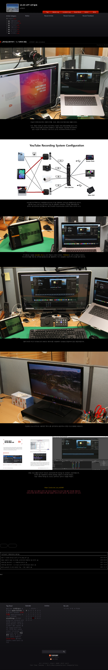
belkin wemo (16, 640)
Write (94, 12)
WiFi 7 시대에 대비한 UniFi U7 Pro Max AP (14, 558)
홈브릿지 (18, 639)
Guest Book (77, 12)
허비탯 (8, 622)
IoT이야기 (32, 42)
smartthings (10, 618)
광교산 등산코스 (11, 624)
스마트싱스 (17, 608)
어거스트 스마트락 (14, 615)
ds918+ (16, 633)
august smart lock (15, 627)
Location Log (67, 12)
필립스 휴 (13, 635)
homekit (13, 622)
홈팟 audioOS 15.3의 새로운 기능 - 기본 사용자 (15, 567)
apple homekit (17, 610)
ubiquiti (8, 631)
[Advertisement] (54, 520)
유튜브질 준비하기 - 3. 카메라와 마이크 (13, 562)
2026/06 (33, 608)
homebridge (15, 631)
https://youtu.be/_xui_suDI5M (54, 487)
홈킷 (14, 626)
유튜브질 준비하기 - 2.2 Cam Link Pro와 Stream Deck (17, 565)
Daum (64, 665)
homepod (17, 620)
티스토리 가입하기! (54, 657)
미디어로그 (46, 663)
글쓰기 (67, 663)
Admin (86, 12)
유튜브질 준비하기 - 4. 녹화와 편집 (14, 42)
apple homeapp (16, 614)
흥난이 (48, 665)
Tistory (76, 665)
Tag (47, 12)
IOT (7, 629)
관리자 (62, 663)
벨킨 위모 (9, 609)
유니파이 (18, 618)
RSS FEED (55, 659)
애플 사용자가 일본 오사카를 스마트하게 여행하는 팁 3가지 (18, 560)
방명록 (57, 663)
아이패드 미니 (39, 255)
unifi (22, 620)
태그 (40, 663)
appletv (18, 626)
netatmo (9, 640)
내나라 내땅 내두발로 (28, 5)
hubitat (19, 629)
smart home (10, 638)
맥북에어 (66, 255)
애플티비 (18, 637)
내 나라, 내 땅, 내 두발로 (72, 608)
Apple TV (20, 622)
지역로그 (52, 663)
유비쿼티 (16, 612)
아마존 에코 (13, 629)
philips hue (9, 620)
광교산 (12, 637)
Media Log (56, 12)
